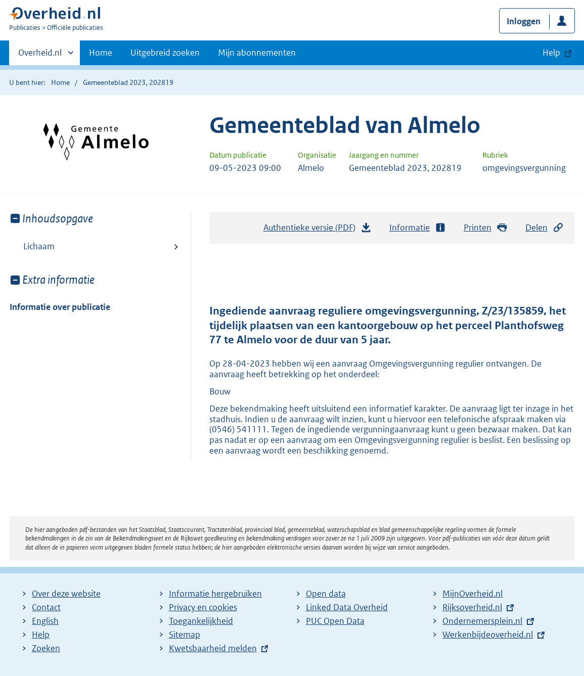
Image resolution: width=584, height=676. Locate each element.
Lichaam (39, 246)
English (45, 620)
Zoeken (46, 648)
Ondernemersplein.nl (482, 620)
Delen (544, 228)
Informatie (417, 228)
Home (100, 52)
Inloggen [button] (524, 21)
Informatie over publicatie (60, 306)
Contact (46, 607)
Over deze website (66, 593)
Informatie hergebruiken (215, 593)
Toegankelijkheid (201, 620)
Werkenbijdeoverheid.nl (487, 634)
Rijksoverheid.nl (472, 607)
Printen (486, 228)
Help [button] (551, 52)
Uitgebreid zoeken (165, 52)
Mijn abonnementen (257, 52)
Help (41, 634)
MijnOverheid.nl (472, 593)
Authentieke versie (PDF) (317, 230)
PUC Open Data (335, 620)
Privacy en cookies (203, 607)
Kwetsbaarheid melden (213, 648)
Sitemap (184, 634)
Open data (326, 593)
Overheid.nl (40, 55)
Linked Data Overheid (347, 607)
